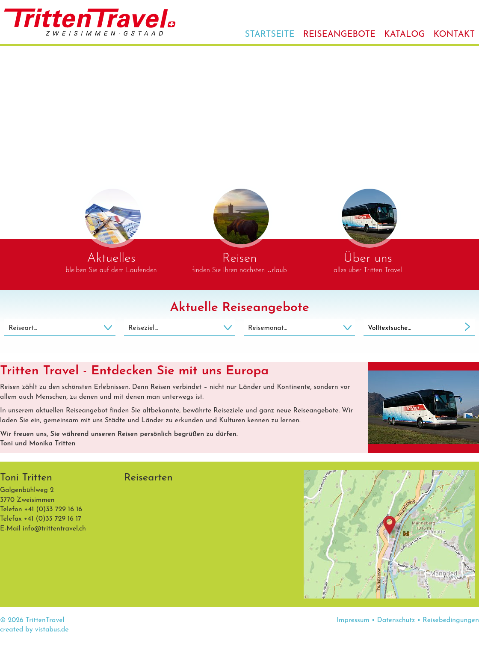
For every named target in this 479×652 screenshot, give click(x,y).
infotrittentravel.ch (54, 528)
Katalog (404, 34)
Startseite (270, 34)
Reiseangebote (339, 34)
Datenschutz (396, 620)
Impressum (353, 620)
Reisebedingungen (451, 620)
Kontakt (454, 34)
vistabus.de (52, 629)
